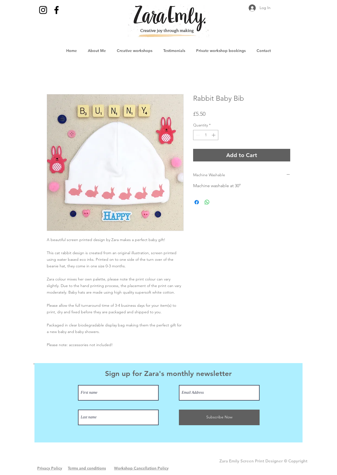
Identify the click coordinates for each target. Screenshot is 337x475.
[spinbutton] (206, 135)
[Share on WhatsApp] (207, 202)
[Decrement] (197, 135)
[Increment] (214, 135)
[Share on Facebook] (196, 202)
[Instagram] (43, 10)
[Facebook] (56, 10)
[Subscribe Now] (219, 417)
